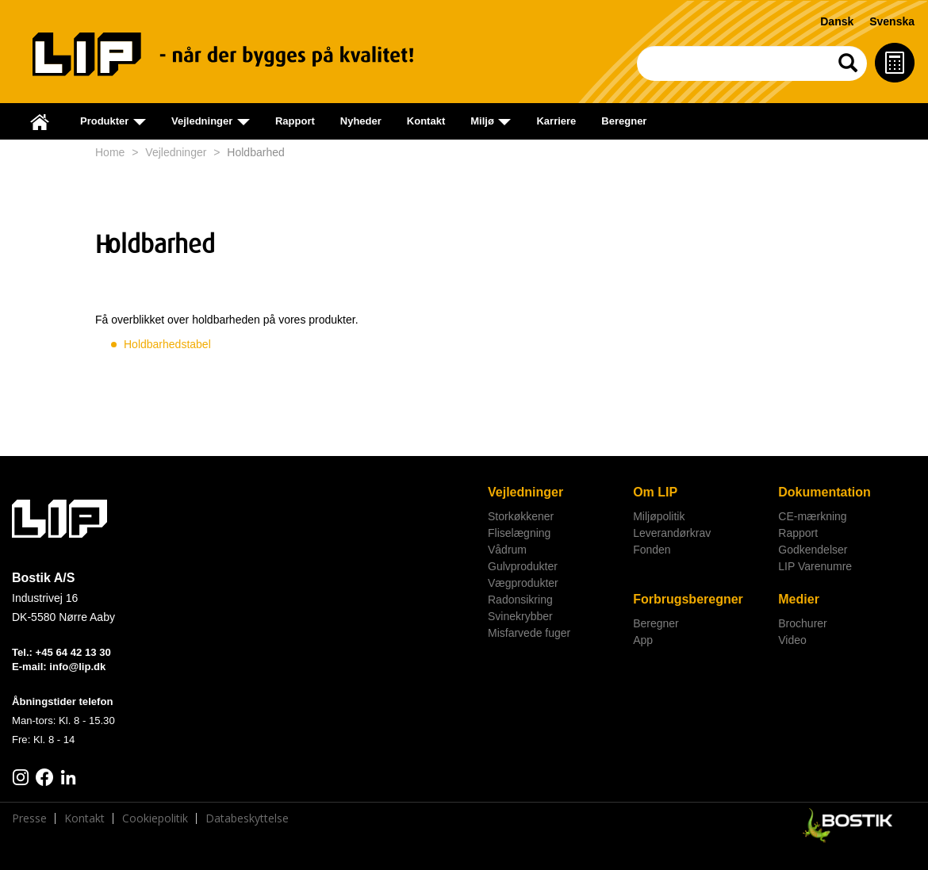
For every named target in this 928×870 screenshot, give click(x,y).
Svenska (892, 21)
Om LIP (655, 492)
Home (110, 152)
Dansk (836, 21)
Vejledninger (175, 152)
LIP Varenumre (815, 566)
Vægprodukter (523, 583)
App (643, 640)
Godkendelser (812, 549)
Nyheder (361, 121)
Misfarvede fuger (529, 633)
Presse (29, 818)
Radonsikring (520, 599)
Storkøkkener (521, 516)
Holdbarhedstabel (167, 344)
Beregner (623, 121)
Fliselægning (519, 533)
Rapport (295, 121)
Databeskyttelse (247, 818)
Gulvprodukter (523, 566)
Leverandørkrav (672, 533)
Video (792, 640)
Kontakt (426, 121)
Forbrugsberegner (688, 599)
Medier (798, 599)
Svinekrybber (520, 616)
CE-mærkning (812, 516)
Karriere (556, 121)
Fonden (651, 549)
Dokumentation (824, 492)
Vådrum (507, 549)
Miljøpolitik (658, 516)
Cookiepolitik (155, 818)
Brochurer (802, 623)
